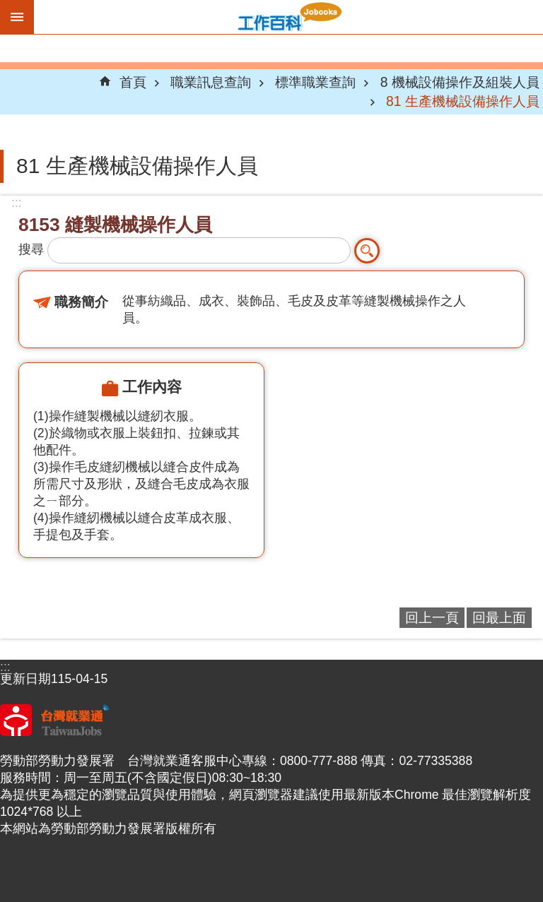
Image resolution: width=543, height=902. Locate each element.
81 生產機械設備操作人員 (462, 101)
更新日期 (25, 679)
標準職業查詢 (315, 82)
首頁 (132, 82)
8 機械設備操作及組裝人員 (459, 82)
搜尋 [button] (367, 250)
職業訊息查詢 (210, 82)
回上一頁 (432, 617)
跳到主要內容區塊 (7, 7)
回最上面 (499, 617)
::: (16, 203)
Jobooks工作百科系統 (288, 17)
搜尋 (31, 249)
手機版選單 (17, 17)
